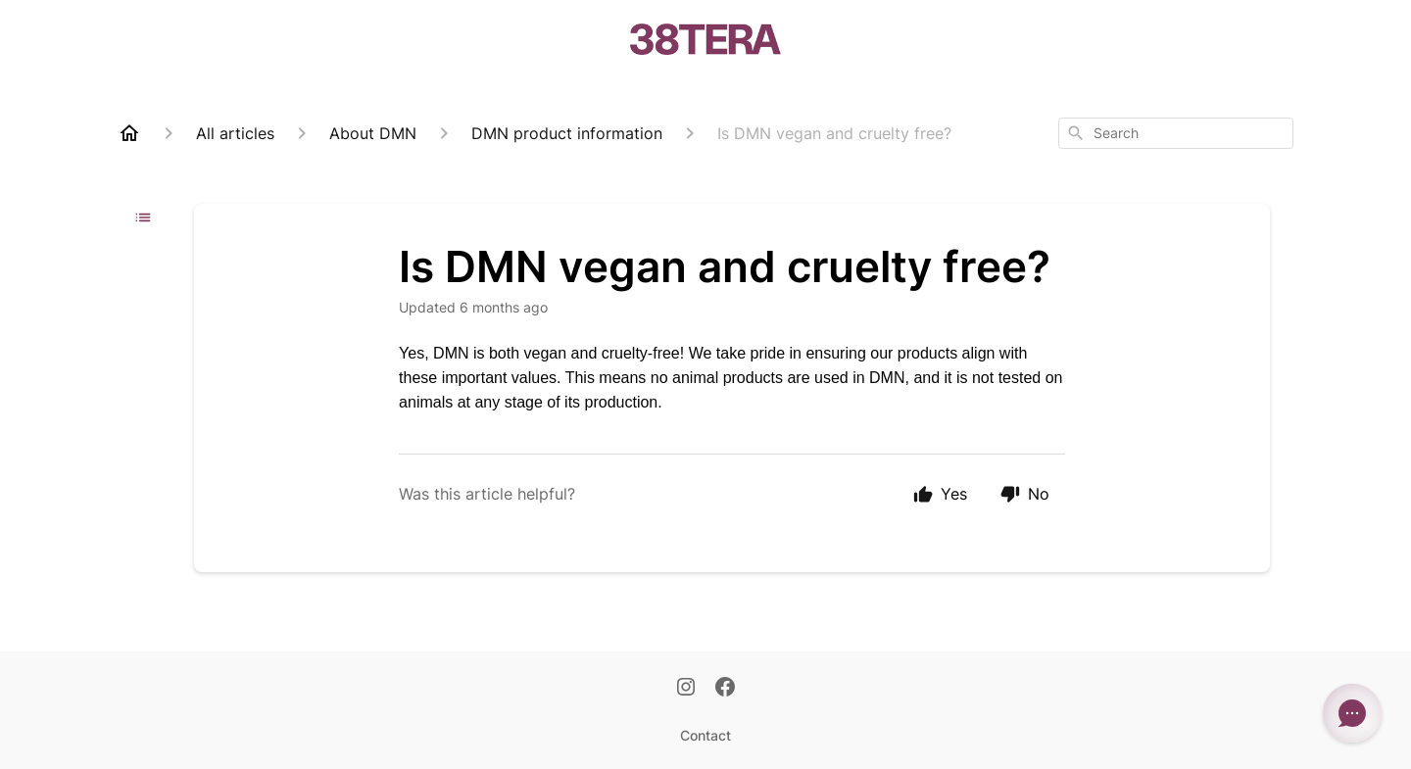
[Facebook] (725, 688)
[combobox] (1175, 133)
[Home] (129, 133)
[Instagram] (686, 688)
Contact (705, 735)
